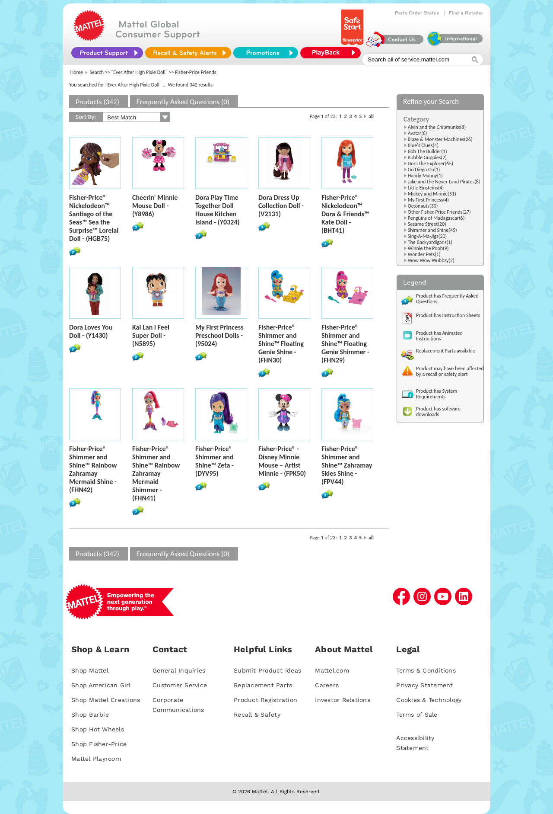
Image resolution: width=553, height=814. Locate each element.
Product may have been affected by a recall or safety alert (450, 371)
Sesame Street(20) (427, 224)
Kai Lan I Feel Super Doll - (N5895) (150, 335)
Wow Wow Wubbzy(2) (431, 260)
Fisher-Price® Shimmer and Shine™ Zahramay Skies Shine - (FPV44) (346, 465)
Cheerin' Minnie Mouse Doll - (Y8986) (155, 205)
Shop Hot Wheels (97, 729)
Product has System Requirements (436, 394)
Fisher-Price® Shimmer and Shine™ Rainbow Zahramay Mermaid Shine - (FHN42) (93, 469)
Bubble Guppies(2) (427, 157)
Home (76, 72)
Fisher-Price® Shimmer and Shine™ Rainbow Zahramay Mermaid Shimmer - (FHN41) (156, 473)
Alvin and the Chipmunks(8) (437, 127)
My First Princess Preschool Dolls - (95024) (219, 335)
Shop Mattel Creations (105, 699)
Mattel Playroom (96, 758)
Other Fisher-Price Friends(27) (439, 212)
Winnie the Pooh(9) (428, 248)
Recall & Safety (257, 714)
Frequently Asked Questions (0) (183, 101)
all (371, 116)
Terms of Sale (416, 714)
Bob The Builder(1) (427, 151)
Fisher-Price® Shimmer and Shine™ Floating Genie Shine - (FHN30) (281, 343)
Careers (327, 685)
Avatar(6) (417, 133)
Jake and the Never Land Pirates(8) (444, 182)
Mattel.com (332, 670)
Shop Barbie (90, 714)
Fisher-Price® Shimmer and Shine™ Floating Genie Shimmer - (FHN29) (345, 343)
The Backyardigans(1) (430, 242)
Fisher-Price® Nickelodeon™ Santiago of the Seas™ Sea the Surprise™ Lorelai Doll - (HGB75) (93, 218)
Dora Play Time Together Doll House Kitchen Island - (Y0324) (217, 209)
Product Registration (265, 699)
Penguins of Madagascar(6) (436, 218)
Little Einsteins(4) (426, 188)
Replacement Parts (263, 685)
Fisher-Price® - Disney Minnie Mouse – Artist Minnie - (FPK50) (282, 461)
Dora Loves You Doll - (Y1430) (90, 331)
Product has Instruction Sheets (448, 315)
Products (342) (97, 101)
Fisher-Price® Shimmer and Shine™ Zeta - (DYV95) (214, 461)
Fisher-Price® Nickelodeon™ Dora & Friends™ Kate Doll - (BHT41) (345, 213)
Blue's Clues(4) (423, 145)
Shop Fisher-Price (99, 743)
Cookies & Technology (428, 699)
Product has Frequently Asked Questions (447, 298)
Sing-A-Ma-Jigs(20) (427, 236)
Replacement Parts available (445, 351)
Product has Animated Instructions (439, 336)
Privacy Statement (424, 685)
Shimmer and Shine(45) (432, 230)
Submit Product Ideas (267, 670)
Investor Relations (342, 699)
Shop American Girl (101, 685)
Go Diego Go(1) (424, 170)
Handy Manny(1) (425, 176)
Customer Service (180, 685)
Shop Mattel (89, 670)
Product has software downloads (438, 411)
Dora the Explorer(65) (430, 163)
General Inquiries (179, 670)
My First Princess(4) (428, 200)
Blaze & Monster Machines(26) (440, 139)
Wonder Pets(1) (424, 254)
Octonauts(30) (423, 206)
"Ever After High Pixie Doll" (139, 72)
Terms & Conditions (426, 670)
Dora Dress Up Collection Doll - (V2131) (281, 205)
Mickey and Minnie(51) (432, 194)
